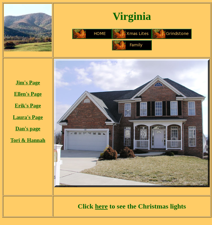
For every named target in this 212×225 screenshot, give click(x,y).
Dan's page (27, 129)
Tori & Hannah (28, 140)
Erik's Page (28, 106)
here (101, 206)
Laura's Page (28, 117)
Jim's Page (28, 83)
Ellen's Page (27, 94)
